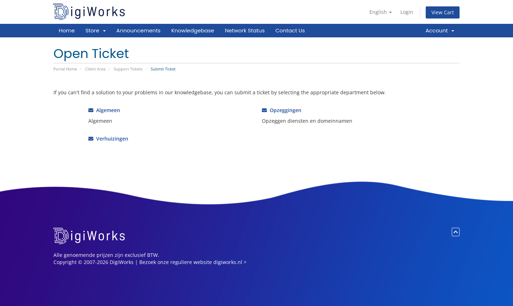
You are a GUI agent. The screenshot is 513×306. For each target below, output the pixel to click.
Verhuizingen (108, 138)
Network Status (245, 30)
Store (96, 30)
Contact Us (290, 30)
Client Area (95, 69)
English (380, 12)
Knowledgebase (192, 30)
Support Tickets (128, 69)
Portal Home (65, 69)
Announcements (138, 30)
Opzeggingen (281, 110)
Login (406, 12)
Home (67, 30)
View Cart (442, 12)
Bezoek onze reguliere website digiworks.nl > (193, 262)
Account (439, 30)
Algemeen (104, 110)
